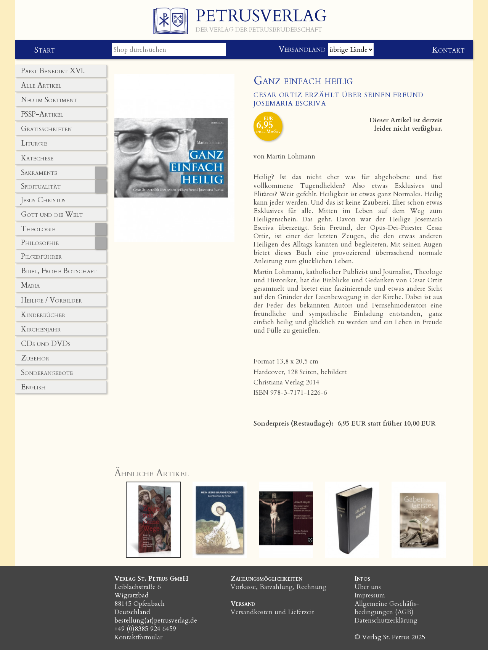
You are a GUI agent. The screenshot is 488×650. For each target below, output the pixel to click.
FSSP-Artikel (42, 114)
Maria (30, 285)
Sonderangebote (47, 373)
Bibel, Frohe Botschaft (59, 271)
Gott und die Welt (52, 214)
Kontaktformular (138, 637)
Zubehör (35, 358)
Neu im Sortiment (49, 100)
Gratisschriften (46, 129)
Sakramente (39, 173)
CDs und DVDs (46, 344)
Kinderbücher (43, 315)
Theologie (38, 229)
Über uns (368, 587)
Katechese (37, 158)
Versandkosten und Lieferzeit (272, 612)
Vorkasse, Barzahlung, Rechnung (278, 587)
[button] (145, 520)
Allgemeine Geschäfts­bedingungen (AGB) (387, 607)
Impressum (370, 595)
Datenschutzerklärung (386, 620)
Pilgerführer (41, 256)
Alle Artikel (41, 85)
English (33, 387)
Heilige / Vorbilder (51, 300)
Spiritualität (41, 186)
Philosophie (40, 243)
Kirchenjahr (41, 329)
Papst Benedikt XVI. (53, 71)
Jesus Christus (43, 200)
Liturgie (34, 143)
